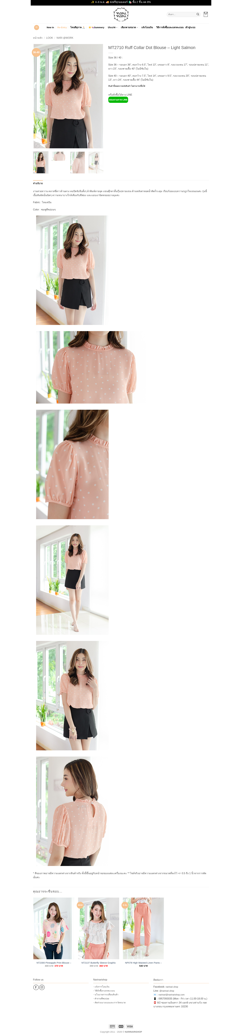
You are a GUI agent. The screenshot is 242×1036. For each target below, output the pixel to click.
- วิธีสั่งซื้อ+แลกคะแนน (104, 990)
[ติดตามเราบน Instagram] (42, 987)
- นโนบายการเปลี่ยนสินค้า (105, 994)
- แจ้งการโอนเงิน (101, 986)
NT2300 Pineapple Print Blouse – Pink (54, 962)
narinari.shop (172, 987)
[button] (205, 14)
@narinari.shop (166, 991)
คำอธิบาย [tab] (38, 183)
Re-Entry (62, 27)
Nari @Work (64, 38)
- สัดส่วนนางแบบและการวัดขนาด (109, 1002)
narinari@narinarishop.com (171, 994)
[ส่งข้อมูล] (197, 14)
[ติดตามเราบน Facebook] (36, 987)
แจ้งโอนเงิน (147, 27)
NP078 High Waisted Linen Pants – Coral (143, 962)
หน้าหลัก (38, 38)
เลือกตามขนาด (129, 27)
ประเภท (112, 27)
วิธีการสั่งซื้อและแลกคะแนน (170, 27)
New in (50, 27)
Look (49, 38)
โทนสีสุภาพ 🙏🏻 (77, 27)
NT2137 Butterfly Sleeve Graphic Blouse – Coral (98, 962)
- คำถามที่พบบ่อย (101, 998)
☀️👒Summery (96, 27)
